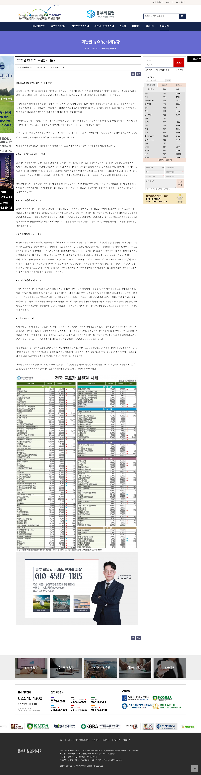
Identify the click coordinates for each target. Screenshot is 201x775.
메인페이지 (157, 2)
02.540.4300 (30, 698)
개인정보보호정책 (82, 740)
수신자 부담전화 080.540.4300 (27, 704)
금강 (146, 125)
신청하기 (180, 183)
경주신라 (148, 104)
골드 (146, 108)
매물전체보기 (39, 26)
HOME (87, 48)
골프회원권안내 (58, 26)
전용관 (122, 26)
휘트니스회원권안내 (104, 26)
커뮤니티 (164, 26)
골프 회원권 (150, 85)
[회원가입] (179, 70)
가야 (146, 97)
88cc (146, 93)
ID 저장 (149, 70)
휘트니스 (179, 85)
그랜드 (147, 122)
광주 (146, 118)
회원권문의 (116, 740)
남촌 (146, 154)
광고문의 (105, 740)
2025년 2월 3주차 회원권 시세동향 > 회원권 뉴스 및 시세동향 (100, 14)
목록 (138, 74)
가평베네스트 (149, 100)
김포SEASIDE (149, 136)
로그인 (169, 2)
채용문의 (126, 740)
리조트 (164, 85)
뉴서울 (147, 158)
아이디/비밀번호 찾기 (162, 70)
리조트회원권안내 (80, 26)
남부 (146, 143)
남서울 (147, 147)
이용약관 (95, 740)
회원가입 (180, 2)
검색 (133, 74)
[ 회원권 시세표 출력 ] (164, 160)
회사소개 (150, 26)
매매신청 (136, 26)
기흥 (146, 129)
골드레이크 (148, 115)
